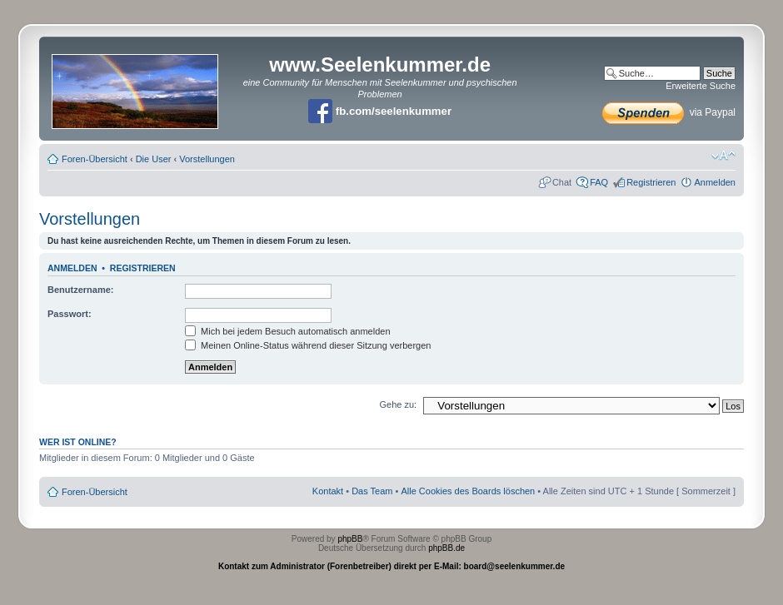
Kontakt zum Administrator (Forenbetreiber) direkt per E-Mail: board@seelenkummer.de (391, 566)
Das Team (372, 491)
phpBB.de (446, 548)
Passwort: (69, 314)
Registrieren (651, 182)
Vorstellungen (207, 159)
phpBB (349, 538)
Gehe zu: (397, 404)
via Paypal (669, 112)
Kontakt (327, 491)
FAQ (599, 182)
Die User (154, 159)
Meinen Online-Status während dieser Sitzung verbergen (308, 345)
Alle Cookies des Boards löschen (468, 491)
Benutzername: (80, 290)
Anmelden (715, 182)
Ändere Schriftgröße (723, 155)
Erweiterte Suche (701, 86)
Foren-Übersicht (94, 159)
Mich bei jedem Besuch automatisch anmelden (288, 331)
